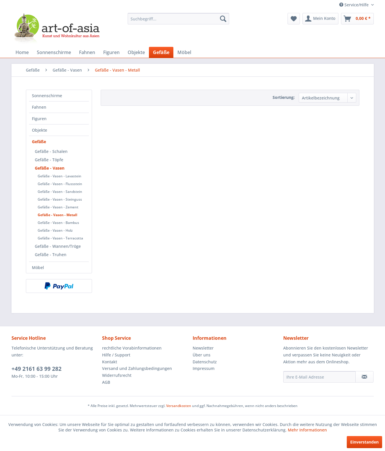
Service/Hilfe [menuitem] (354, 4)
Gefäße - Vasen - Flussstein (60, 183)
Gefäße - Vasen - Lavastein (59, 176)
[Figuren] (111, 52)
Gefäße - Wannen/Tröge (58, 246)
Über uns (201, 355)
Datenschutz (205, 361)
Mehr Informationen (307, 430)
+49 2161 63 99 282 (37, 369)
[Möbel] (184, 52)
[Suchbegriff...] (178, 18)
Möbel (38, 267)
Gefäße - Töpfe (49, 159)
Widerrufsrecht (116, 375)
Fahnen (39, 107)
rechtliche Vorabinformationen (132, 348)
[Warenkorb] (357, 18)
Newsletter (203, 348)
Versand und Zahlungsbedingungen (137, 368)
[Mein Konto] (320, 18)
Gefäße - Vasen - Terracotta (60, 238)
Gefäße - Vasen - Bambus (58, 222)
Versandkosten (178, 405)
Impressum (203, 368)
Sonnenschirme (47, 95)
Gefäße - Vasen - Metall (57, 214)
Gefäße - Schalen (51, 151)
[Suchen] (223, 18)
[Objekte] (136, 52)
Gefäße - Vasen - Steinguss (60, 199)
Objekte (39, 130)
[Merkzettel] (294, 18)
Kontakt (109, 361)
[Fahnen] (87, 52)
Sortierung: (284, 97)
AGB (106, 382)
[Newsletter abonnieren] (364, 377)
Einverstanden (364, 442)
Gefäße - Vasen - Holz (55, 230)
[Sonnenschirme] (54, 52)
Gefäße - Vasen (49, 168)
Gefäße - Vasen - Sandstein (60, 191)
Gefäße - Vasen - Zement (58, 207)
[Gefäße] (161, 52)
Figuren (39, 118)
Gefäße (39, 141)
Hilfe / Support (116, 355)
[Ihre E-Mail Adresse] (319, 377)
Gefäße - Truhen (50, 254)
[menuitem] (178, 18)
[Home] (22, 52)
